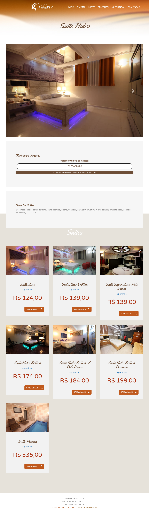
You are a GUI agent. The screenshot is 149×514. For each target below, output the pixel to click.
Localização (133, 7)
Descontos (103, 7)
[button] (16, 90)
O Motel (81, 7)
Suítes (91, 7)
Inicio (71, 7)
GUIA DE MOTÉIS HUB (64, 507)
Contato (118, 7)
